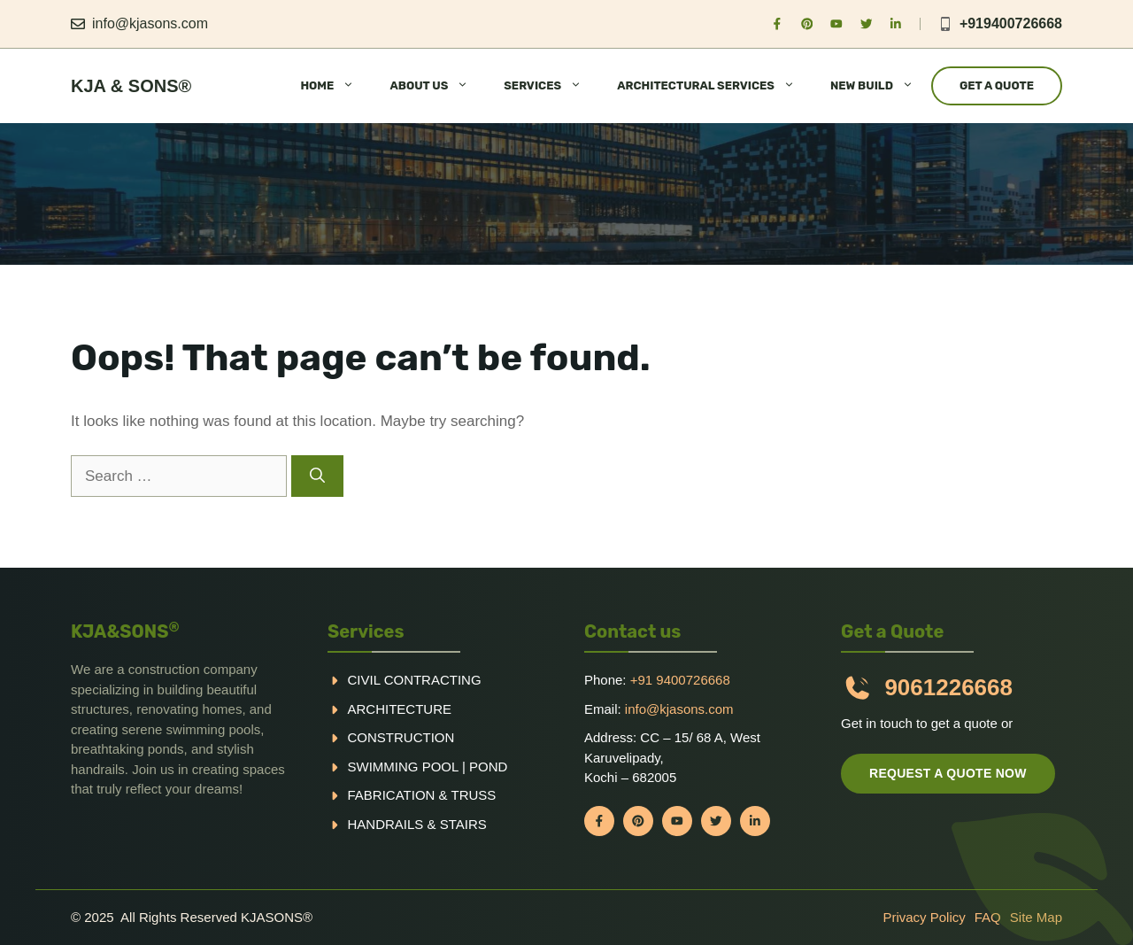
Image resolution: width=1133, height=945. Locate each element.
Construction (401, 737)
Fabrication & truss (422, 794)
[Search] (317, 476)
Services (366, 631)
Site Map (1036, 917)
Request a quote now (948, 773)
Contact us (632, 631)
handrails (386, 824)
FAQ (988, 917)
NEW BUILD (880, 86)
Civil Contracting (415, 679)
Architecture (400, 708)
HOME (336, 86)
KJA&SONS (125, 631)
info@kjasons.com (150, 23)
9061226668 (948, 687)
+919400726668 (1011, 23)
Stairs (463, 824)
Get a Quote (997, 85)
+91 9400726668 (680, 679)
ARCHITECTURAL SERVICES (715, 86)
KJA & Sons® (131, 86)
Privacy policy (924, 917)
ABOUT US (437, 86)
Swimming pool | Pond (428, 766)
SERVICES (551, 86)
